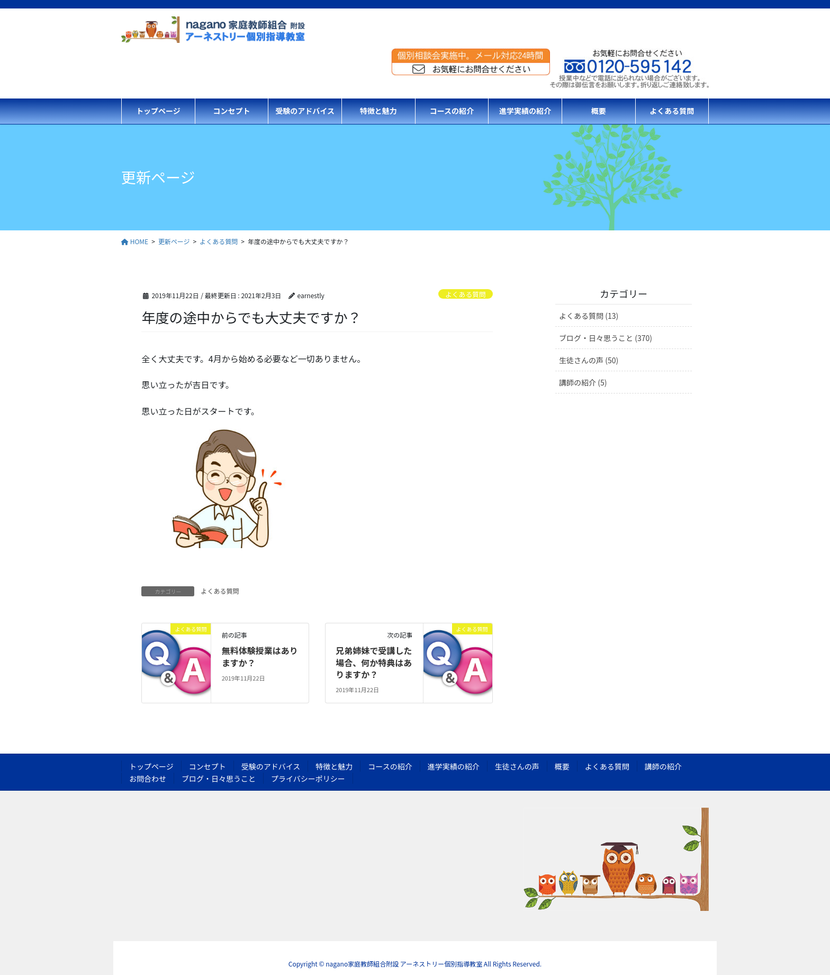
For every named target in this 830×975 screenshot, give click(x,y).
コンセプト (207, 766)
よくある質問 (465, 294)
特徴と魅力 (334, 766)
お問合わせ (147, 778)
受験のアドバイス (271, 766)
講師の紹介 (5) (583, 382)
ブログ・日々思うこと (219, 778)
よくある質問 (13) (588, 315)
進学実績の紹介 (454, 766)
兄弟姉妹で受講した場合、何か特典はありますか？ (374, 662)
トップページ (151, 766)
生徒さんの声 (517, 766)
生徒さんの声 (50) (588, 360)
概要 (562, 766)
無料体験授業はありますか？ (260, 656)
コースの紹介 (390, 766)
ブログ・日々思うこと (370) (605, 338)
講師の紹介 (663, 766)
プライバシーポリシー (308, 778)
